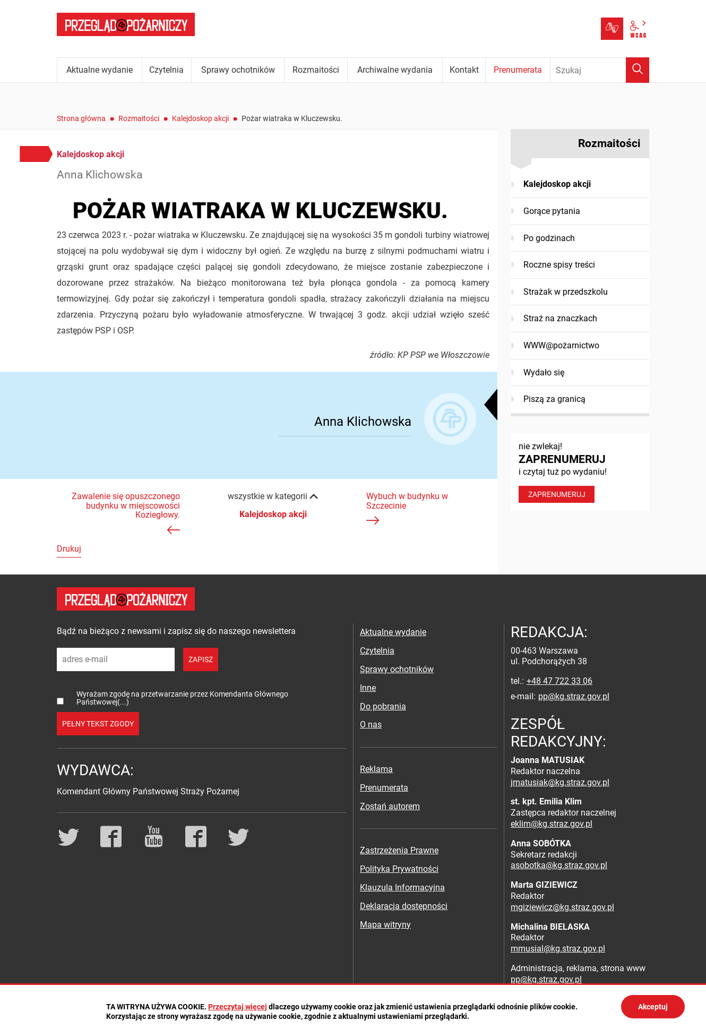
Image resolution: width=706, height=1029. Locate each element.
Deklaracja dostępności (403, 906)
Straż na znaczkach (560, 318)
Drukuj (69, 549)
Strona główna (81, 118)
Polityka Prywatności (399, 869)
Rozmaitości (138, 118)
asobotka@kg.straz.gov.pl (559, 865)
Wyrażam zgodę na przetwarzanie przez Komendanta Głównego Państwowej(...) (182, 698)
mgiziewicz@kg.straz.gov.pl (562, 907)
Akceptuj (653, 1006)
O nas (371, 724)
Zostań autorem (390, 806)
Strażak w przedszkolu (565, 292)
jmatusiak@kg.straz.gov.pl (560, 782)
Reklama (376, 769)
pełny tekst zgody (98, 723)
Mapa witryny (385, 925)
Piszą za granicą (554, 399)
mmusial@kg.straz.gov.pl (558, 949)
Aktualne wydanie (393, 632)
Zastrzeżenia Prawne (399, 850)
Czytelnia (377, 651)
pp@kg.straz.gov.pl (573, 696)
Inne (368, 688)
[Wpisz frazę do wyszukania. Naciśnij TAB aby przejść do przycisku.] (599, 70)
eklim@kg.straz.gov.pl (551, 824)
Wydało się (543, 372)
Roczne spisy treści (559, 265)
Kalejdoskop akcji (200, 118)
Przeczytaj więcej (237, 1006)
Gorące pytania (551, 211)
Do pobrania (383, 706)
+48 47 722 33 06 (559, 681)
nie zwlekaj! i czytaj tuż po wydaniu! (580, 472)
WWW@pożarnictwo (561, 345)
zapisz (200, 659)
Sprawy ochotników (397, 669)
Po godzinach (549, 238)
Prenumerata (384, 788)
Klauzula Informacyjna (402, 887)
